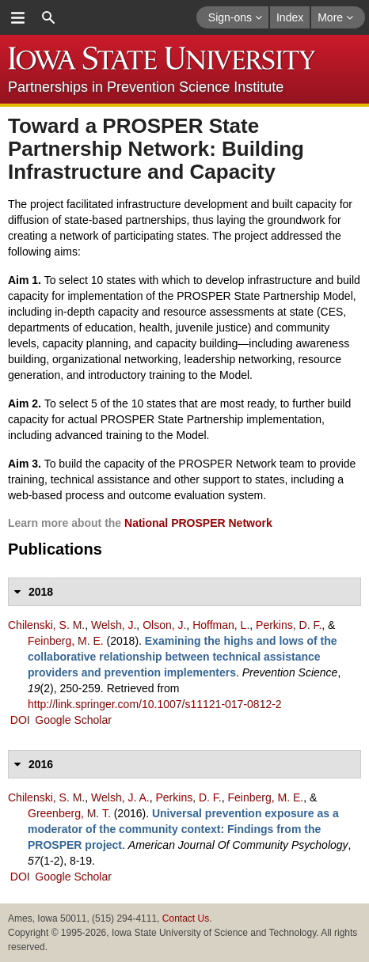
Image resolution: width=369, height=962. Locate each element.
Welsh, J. (113, 625)
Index (289, 17)
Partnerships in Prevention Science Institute (145, 87)
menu (17, 17)
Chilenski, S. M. (46, 625)
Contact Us (185, 918)
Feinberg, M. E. (66, 640)
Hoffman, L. (220, 625)
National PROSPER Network (198, 523)
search (48, 17)
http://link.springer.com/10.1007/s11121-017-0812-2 (155, 704)
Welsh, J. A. (120, 797)
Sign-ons (235, 17)
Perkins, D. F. (288, 625)
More (335, 17)
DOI (20, 720)
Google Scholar (73, 720)
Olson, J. (164, 625)
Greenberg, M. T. (69, 813)
